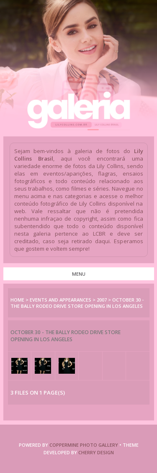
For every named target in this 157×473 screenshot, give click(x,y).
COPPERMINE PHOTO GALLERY (83, 445)
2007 (102, 300)
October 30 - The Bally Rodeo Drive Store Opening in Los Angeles (77, 303)
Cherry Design (96, 452)
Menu (78, 274)
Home (17, 300)
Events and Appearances (60, 300)
